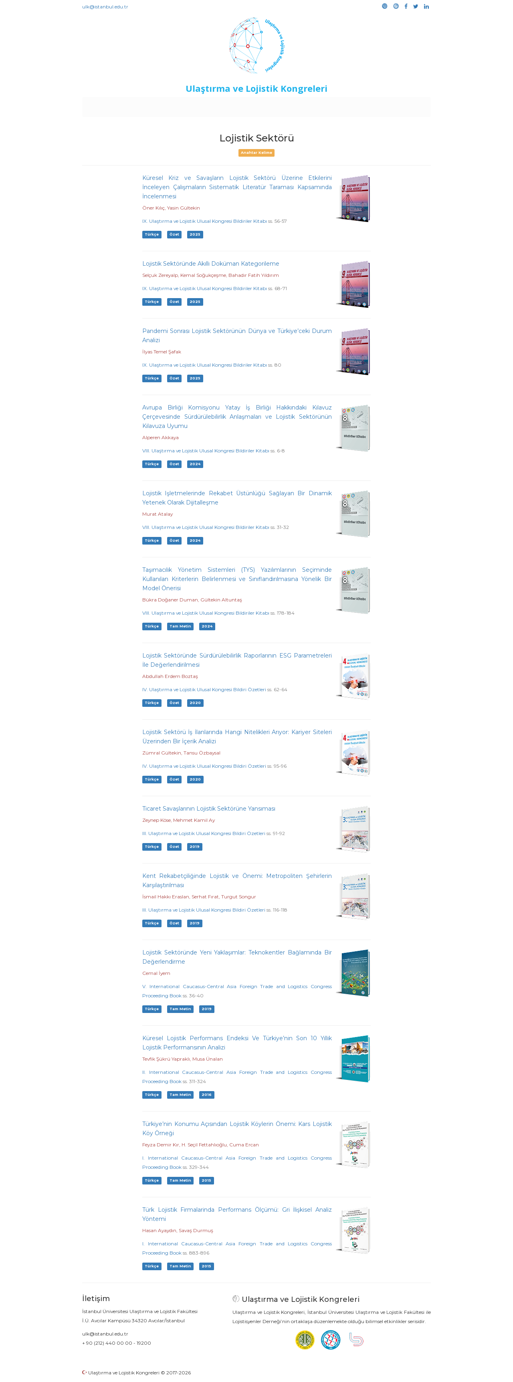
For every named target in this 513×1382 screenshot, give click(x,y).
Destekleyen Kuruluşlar (193, 105)
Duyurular (277, 105)
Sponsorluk (311, 105)
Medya (400, 105)
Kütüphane (348, 105)
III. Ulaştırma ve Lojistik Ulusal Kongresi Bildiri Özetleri (203, 833)
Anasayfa (116, 105)
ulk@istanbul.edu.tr (105, 7)
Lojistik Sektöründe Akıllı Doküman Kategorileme (210, 263)
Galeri (377, 105)
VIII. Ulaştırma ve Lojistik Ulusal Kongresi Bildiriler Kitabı (205, 451)
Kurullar (144, 105)
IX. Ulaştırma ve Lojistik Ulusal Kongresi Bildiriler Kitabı (204, 221)
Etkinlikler (244, 105)
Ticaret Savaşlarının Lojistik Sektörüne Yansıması (208, 808)
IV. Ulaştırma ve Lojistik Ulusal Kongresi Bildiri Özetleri (204, 689)
